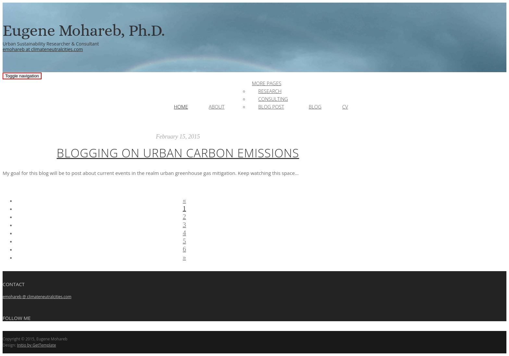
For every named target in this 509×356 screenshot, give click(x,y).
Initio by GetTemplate (36, 345)
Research (270, 91)
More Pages (266, 83)
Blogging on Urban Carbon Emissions (178, 153)
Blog (315, 106)
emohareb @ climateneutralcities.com (37, 296)
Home (181, 106)
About (217, 106)
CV (345, 106)
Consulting (273, 99)
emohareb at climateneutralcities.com (43, 49)
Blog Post (271, 106)
